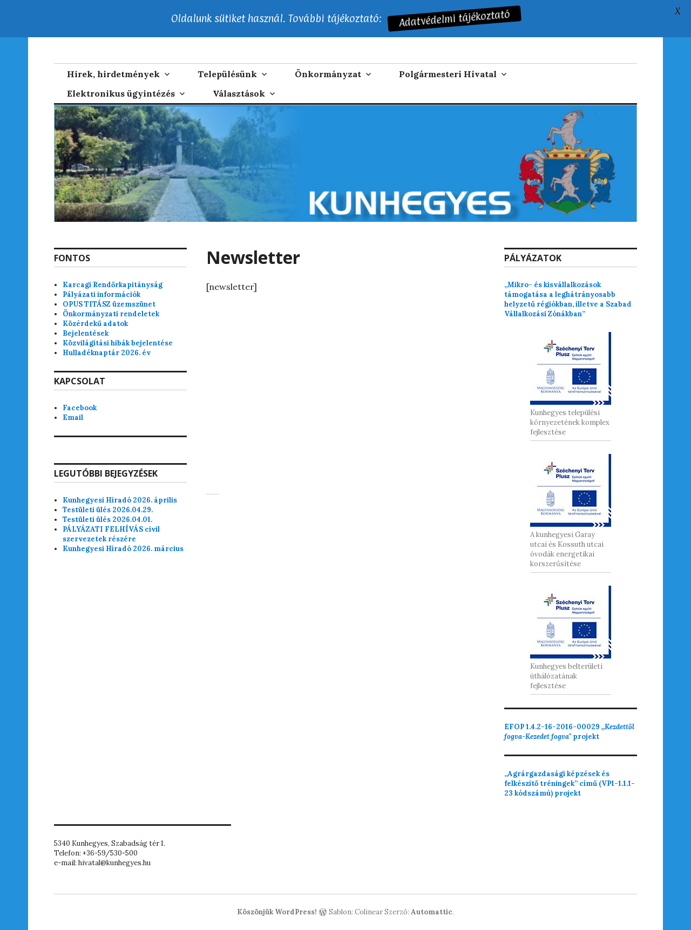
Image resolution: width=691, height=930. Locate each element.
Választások (239, 93)
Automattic (431, 912)
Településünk (227, 74)
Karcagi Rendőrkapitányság (112, 284)
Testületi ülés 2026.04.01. (107, 519)
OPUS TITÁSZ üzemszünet (109, 304)
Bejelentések (86, 333)
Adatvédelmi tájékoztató (453, 18)
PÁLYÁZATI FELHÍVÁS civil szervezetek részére (111, 534)
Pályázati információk (101, 294)
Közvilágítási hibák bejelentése (118, 343)
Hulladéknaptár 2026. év (107, 352)
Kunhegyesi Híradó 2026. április (120, 500)
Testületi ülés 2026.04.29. (108, 509)
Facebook (80, 407)
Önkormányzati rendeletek (111, 313)
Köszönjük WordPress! (277, 912)
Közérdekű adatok (95, 323)
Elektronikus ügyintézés (121, 93)
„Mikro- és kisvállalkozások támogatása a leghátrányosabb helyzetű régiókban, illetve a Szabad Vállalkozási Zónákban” (568, 299)
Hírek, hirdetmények (113, 74)
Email (73, 417)
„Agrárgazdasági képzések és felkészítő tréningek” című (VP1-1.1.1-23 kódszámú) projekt (569, 783)
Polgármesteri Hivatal (448, 74)
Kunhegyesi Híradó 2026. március (123, 548)
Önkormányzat (328, 74)
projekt (569, 731)
